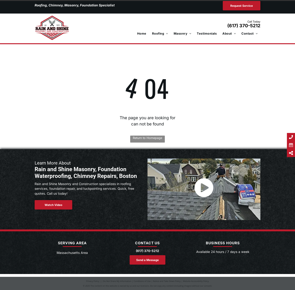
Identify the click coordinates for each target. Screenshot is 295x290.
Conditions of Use (142, 281)
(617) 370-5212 (243, 25)
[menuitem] (141, 33)
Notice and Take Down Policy (167, 281)
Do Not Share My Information (117, 281)
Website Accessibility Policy (196, 281)
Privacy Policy (92, 281)
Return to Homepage (147, 138)
